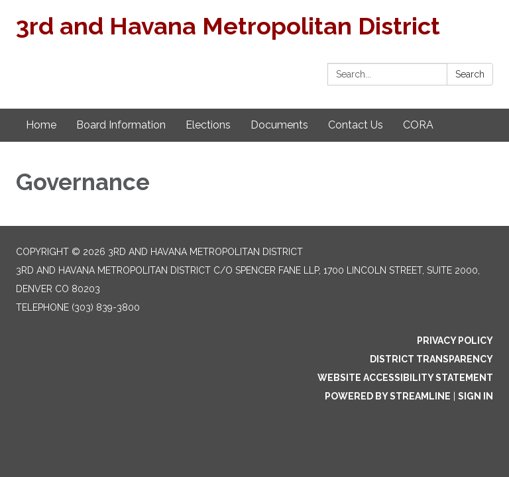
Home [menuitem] (41, 125)
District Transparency (431, 359)
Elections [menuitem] (208, 125)
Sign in (475, 396)
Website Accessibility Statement (405, 377)
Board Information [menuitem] (121, 125)
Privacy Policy (455, 340)
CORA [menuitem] (418, 125)
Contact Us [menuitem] (355, 125)
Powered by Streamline (388, 396)
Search (469, 74)
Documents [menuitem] (279, 125)
